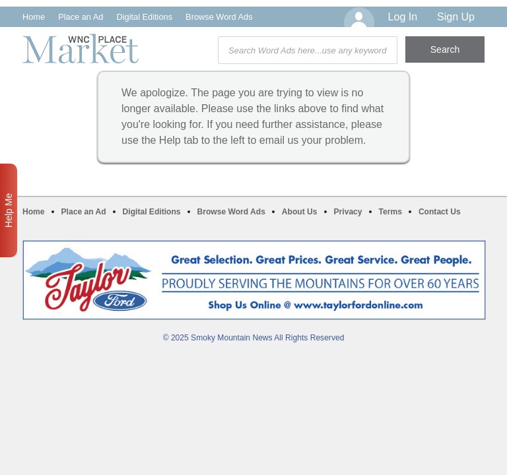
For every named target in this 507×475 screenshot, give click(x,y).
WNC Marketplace (80, 48)
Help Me (8, 210)
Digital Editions (144, 17)
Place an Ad (80, 17)
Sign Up (456, 16)
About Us (300, 211)
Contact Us (440, 211)
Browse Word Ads (219, 17)
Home (33, 17)
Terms (390, 211)
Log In (402, 16)
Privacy (348, 211)
